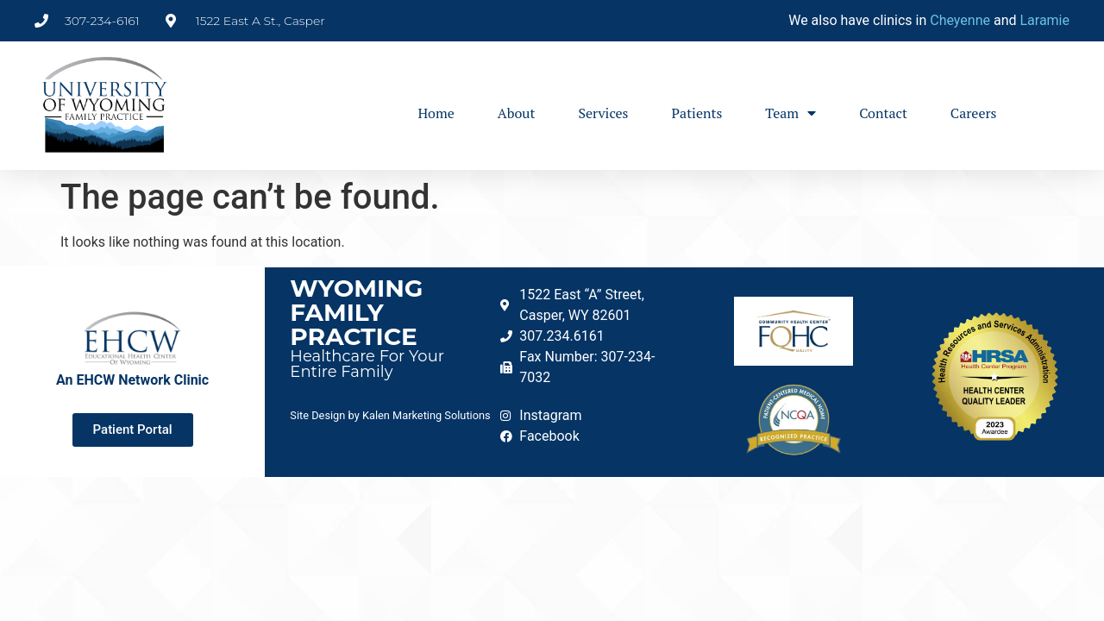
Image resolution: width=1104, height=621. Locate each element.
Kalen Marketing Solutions (426, 415)
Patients (697, 113)
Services (603, 113)
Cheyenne (960, 20)
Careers (973, 113)
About (517, 113)
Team (790, 113)
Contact (883, 113)
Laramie (1044, 20)
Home (435, 113)
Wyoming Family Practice (356, 312)
